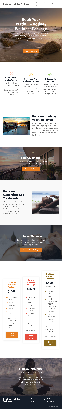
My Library (38, 4)
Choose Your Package (31, 250)
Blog (51, 3)
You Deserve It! (31, 51)
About (46, 3)
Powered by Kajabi (54, 406)
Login (57, 4)
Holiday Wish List (31, 169)
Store (33, 3)
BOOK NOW (12, 335)
